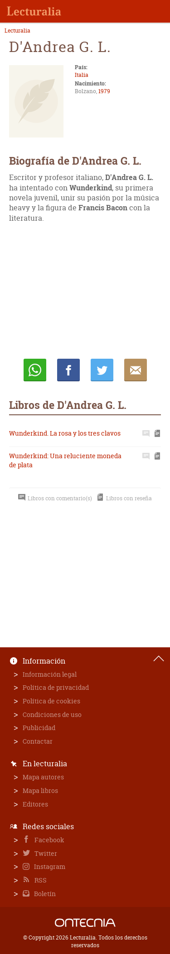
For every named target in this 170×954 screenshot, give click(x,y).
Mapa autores (43, 777)
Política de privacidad (56, 687)
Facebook (48, 839)
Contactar (38, 741)
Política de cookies (51, 701)
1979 (104, 91)
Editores (35, 804)
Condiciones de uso (52, 714)
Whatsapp (35, 370)
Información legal (50, 674)
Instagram (49, 866)
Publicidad (39, 727)
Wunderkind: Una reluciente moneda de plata (65, 460)
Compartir (68, 370)
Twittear (102, 370)
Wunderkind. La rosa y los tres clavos (65, 433)
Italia (81, 75)
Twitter (45, 853)
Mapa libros (40, 790)
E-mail (135, 370)
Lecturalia (17, 30)
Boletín (44, 893)
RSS (40, 880)
